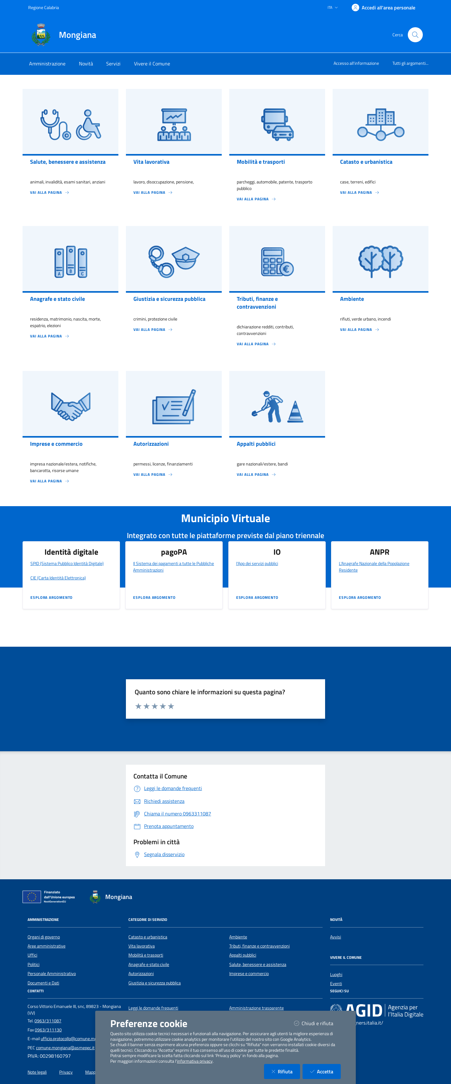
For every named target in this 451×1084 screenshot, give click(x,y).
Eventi (336, 983)
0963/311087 (47, 1020)
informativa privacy (195, 1061)
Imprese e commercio (249, 973)
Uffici (32, 955)
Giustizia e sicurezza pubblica (154, 982)
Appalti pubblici (242, 955)
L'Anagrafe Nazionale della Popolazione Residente (374, 566)
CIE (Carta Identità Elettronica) (58, 577)
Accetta (325, 1071)
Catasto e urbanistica (147, 936)
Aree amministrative (46, 946)
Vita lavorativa (141, 946)
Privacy (66, 1072)
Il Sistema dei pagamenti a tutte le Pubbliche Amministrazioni (173, 566)
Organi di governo (44, 936)
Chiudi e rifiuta (317, 1023)
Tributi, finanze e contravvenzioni (259, 946)
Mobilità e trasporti (145, 955)
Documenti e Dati (43, 982)
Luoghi (336, 974)
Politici (33, 964)
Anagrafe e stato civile (148, 964)
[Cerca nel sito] (415, 34)
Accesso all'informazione (356, 63)
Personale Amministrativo (52, 973)
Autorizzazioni (141, 973)
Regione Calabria (43, 7)
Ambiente (238, 936)
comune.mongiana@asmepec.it (65, 1047)
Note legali (37, 1072)
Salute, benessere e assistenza (257, 964)
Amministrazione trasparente (256, 1007)
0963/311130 (48, 1029)
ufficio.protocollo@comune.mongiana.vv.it (79, 1038)
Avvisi (335, 936)
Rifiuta (286, 1071)
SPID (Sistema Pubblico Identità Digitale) (67, 563)
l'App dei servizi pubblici (257, 563)
